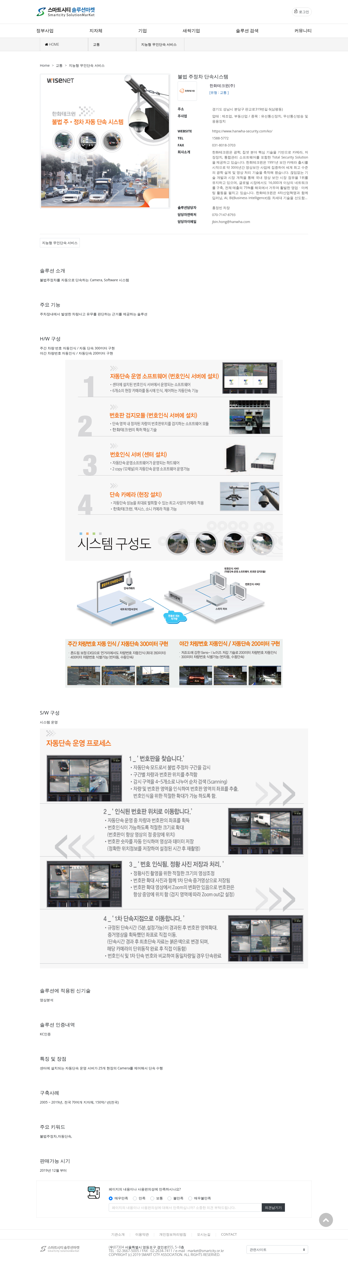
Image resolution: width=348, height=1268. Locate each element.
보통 (159, 1198)
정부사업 (45, 30)
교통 (96, 44)
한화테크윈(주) (222, 85)
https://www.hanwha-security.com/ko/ (242, 131)
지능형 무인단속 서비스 (159, 44)
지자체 (95, 30)
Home (45, 65)
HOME (52, 44)
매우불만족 (202, 1198)
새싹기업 (191, 30)
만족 (142, 1198)
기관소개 (118, 1234)
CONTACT (229, 1234)
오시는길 (203, 1234)
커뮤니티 (303, 30)
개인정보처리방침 (172, 1234)
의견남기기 (273, 1207)
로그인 (301, 11)
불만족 (178, 1198)
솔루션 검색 (247, 30)
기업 (142, 30)
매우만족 (121, 1198)
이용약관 (142, 1234)
